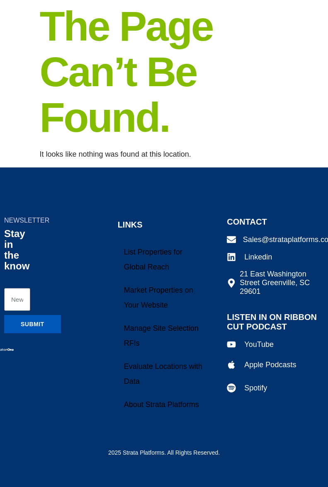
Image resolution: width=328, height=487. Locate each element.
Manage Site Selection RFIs (161, 335)
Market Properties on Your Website (158, 297)
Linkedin (258, 257)
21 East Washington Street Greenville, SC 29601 (275, 283)
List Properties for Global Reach (153, 259)
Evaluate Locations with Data (163, 373)
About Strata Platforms (161, 404)
